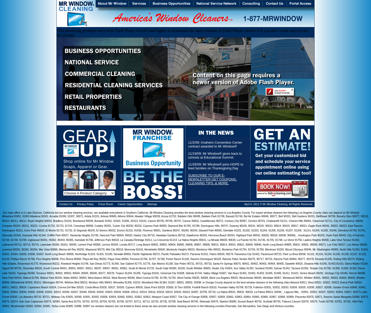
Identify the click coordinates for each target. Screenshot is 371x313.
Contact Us (65, 204)
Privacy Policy (85, 204)
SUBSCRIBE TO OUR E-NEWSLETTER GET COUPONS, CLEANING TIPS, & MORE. (212, 179)
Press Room (105, 204)
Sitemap (152, 204)
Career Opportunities (130, 204)
